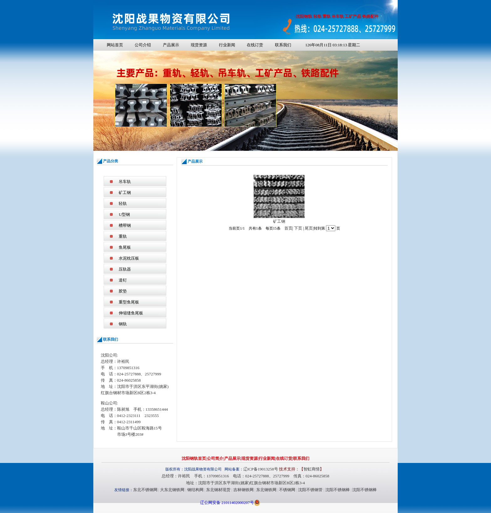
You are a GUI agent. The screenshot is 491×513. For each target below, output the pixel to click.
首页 (288, 228)
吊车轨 (125, 181)
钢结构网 (195, 489)
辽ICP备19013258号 (260, 469)
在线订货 (255, 45)
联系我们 (283, 45)
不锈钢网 (287, 489)
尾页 (309, 228)
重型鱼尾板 (129, 302)
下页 (298, 228)
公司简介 (215, 458)
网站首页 (115, 45)
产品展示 (171, 45)
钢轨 (123, 324)
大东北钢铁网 (172, 489)
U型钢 (124, 214)
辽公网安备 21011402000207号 (227, 502)
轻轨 (123, 203)
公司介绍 (143, 45)
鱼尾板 (125, 247)
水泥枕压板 (129, 258)
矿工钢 (125, 192)
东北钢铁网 (266, 489)
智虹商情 (311, 469)
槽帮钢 (125, 225)
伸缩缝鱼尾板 (131, 313)
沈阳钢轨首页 (194, 458)
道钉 (123, 280)
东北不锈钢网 (145, 489)
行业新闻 (227, 45)
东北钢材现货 (218, 489)
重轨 (123, 236)
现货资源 (199, 45)
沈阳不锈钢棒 (337, 489)
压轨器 (125, 269)
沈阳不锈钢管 (310, 489)
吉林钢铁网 (243, 489)
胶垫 (123, 291)
